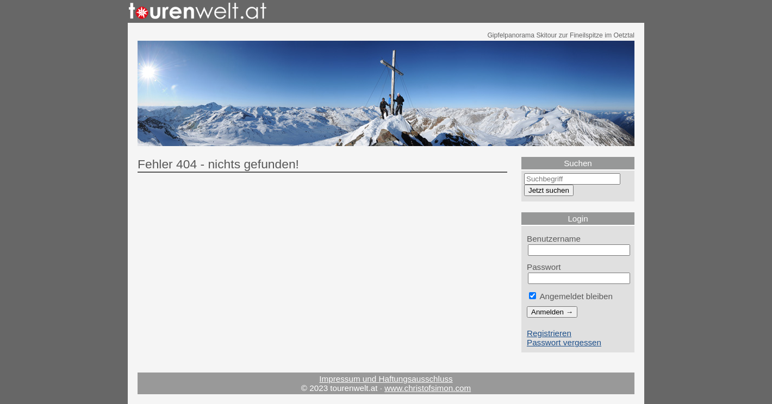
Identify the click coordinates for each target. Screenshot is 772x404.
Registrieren (549, 333)
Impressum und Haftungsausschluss (385, 378)
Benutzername (554, 238)
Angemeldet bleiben (571, 296)
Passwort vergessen (564, 342)
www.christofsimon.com (427, 388)
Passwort (544, 267)
